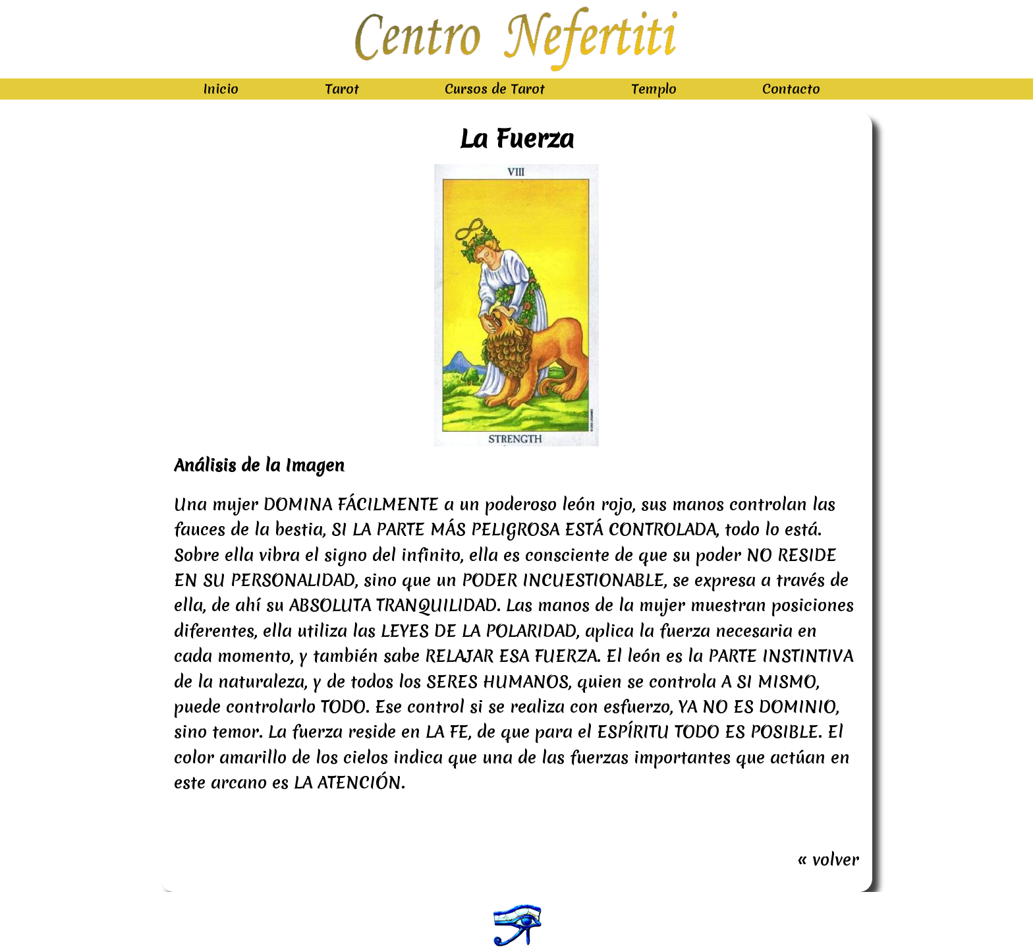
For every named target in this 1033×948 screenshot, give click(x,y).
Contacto (791, 89)
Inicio (221, 89)
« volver (828, 859)
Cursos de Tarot (495, 89)
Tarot (342, 89)
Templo (654, 89)
